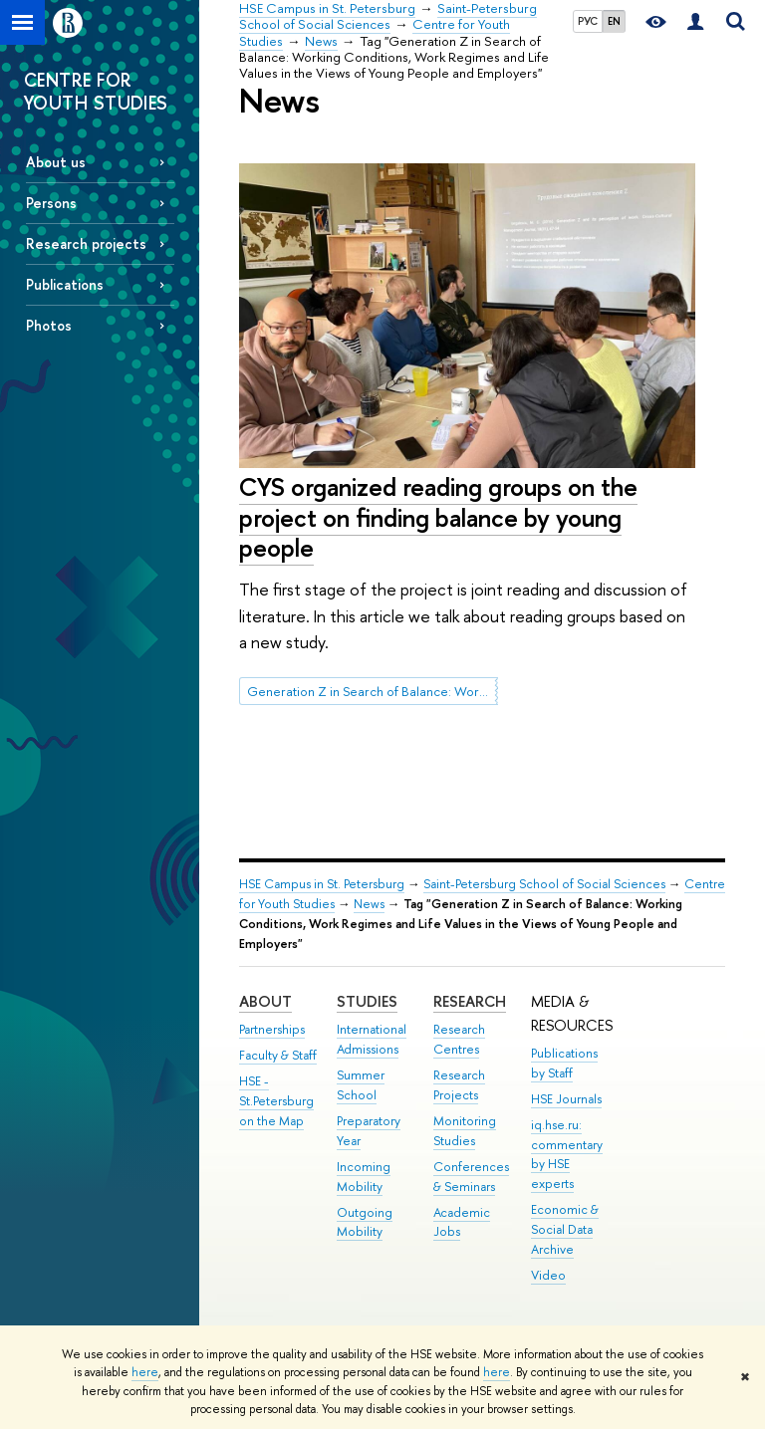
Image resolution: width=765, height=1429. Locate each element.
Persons (51, 202)
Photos (49, 325)
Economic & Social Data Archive (565, 1229)
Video (548, 1275)
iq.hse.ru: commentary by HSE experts (567, 1154)
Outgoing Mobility (364, 1222)
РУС (588, 21)
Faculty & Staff (278, 1055)
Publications (65, 284)
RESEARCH (469, 1001)
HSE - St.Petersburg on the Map (276, 1100)
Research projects (86, 243)
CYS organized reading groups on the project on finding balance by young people (438, 517)
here (144, 1372)
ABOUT (265, 1001)
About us (56, 161)
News (369, 903)
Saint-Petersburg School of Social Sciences (544, 883)
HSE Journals (566, 1098)
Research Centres (459, 1039)
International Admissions (371, 1039)
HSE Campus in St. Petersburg (321, 883)
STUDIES (367, 1001)
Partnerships (272, 1029)
